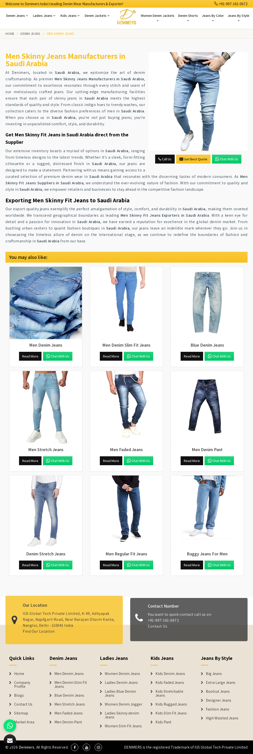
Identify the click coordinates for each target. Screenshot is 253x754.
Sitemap (21, 713)
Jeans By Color (213, 17)
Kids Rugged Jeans (171, 704)
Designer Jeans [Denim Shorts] (218, 700)
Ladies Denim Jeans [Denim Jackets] (121, 683)
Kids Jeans (70, 15)
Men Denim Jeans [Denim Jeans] (69, 674)
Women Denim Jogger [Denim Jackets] (123, 704)
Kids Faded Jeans (169, 683)
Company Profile (22, 685)
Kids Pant (163, 722)
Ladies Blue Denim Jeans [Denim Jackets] (120, 693)
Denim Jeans (17, 15)
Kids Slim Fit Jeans (171, 713)
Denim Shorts (188, 17)
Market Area (24, 722)
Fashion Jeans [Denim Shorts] (217, 709)
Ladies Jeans (44, 15)
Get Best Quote (193, 159)
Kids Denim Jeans (170, 674)
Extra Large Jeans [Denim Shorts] (220, 683)
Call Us (164, 159)
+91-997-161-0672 (231, 3)
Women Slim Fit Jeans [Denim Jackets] (123, 726)
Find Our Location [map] (39, 628)
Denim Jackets (97, 15)
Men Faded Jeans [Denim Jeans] (68, 713)
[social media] (74, 747)
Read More (30, 356)
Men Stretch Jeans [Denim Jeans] (69, 704)
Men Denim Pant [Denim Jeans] (68, 722)
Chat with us (226, 159)
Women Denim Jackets (157, 17)
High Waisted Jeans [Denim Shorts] (222, 718)
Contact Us (157, 629)
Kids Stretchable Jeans (169, 693)
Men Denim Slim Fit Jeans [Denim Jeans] (70, 685)
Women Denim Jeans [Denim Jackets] (122, 674)
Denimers (27, 747)
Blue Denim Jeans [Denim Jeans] (69, 695)
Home (9, 33)
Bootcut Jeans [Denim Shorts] (218, 691)
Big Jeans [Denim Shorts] (214, 674)
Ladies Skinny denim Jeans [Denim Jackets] (122, 715)
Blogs (19, 695)
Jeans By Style (238, 17)
